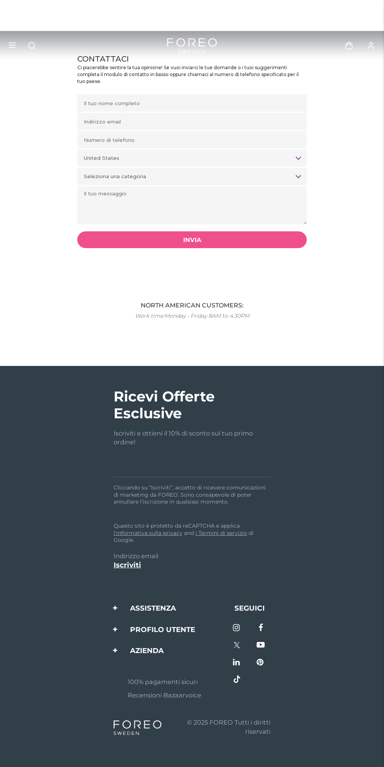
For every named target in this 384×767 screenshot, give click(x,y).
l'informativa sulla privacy (148, 533)
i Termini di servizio (221, 533)
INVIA (192, 240)
